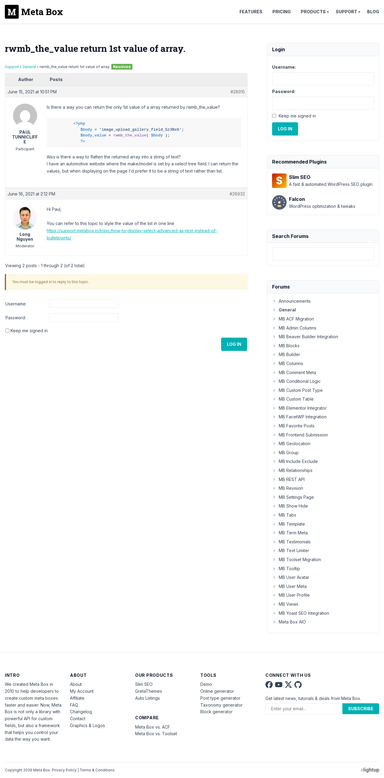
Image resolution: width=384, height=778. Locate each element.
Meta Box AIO (289, 621)
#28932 (237, 193)
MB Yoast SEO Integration (300, 613)
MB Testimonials (291, 541)
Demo (206, 684)
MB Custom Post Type (297, 390)
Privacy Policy (64, 770)
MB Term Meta (290, 532)
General (29, 66)
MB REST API (288, 479)
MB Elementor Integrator (299, 408)
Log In (234, 344)
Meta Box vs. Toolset (156, 733)
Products (313, 11)
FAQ (74, 705)
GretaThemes (148, 691)
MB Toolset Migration (296, 559)
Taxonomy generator (221, 705)
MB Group (285, 452)
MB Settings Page (293, 497)
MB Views (285, 604)
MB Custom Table (293, 398)
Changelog (81, 711)
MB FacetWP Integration (299, 416)
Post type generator (220, 698)
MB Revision (287, 488)
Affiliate (77, 698)
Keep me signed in (29, 330)
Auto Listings (147, 698)
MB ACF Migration (293, 318)
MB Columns (287, 363)
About (76, 684)
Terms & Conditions (97, 770)
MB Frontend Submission (300, 434)
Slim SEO (144, 684)
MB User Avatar (290, 577)
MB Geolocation (291, 443)
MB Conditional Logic (296, 381)
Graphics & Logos (87, 725)
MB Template (288, 523)
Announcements (291, 301)
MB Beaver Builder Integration (305, 336)
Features (251, 11)
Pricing (281, 11)
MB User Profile (291, 595)
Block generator (216, 711)
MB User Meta (289, 586)
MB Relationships (292, 470)
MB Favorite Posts (293, 425)
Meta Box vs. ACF (152, 727)
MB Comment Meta (294, 372)
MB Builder (286, 354)
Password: (15, 317)
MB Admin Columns (294, 327)
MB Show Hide (290, 505)
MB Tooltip (286, 568)
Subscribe (360, 708)
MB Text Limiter (290, 550)
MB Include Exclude (295, 461)
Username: (16, 303)
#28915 (237, 91)
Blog (373, 11)
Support (346, 11)
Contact (77, 718)
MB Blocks (286, 345)
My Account (82, 691)
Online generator (217, 691)
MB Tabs (284, 514)
